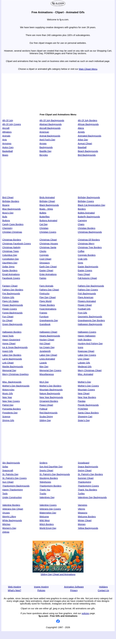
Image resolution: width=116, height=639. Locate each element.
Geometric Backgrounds (90, 316)
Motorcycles (8, 389)
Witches (6, 524)
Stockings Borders (48, 478)
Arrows (42, 143)
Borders (82, 209)
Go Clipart (7, 320)
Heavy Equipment (11, 339)
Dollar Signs (8, 266)
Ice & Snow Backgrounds (15, 347)
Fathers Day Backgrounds (91, 286)
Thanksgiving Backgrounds (15, 486)
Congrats (44, 255)
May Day (43, 366)
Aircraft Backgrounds (49, 128)
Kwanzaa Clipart (86, 351)
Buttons (6, 220)
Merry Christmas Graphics (15, 374)
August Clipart (85, 143)
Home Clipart (9, 343)
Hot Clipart (44, 343)
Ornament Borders (48, 401)
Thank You (44, 489)
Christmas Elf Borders (89, 239)
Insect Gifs (7, 351)
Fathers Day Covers (88, 289)
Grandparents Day (48, 320)
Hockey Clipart (46, 339)
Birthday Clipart (47, 201)
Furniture (43, 316)
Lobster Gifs (84, 362)
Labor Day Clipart (48, 355)
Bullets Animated (86, 213)
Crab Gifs (82, 259)
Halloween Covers (87, 332)
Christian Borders (86, 228)
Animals (6, 136)
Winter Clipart (85, 520)
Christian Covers (47, 232)
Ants (4, 139)
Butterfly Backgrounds (89, 216)
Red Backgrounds (48, 412)
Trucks (42, 493)
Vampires (82, 505)
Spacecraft (7, 470)
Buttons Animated (48, 220)
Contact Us (103, 590)
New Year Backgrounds (51, 397)
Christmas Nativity (11, 247)
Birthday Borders (10, 201)
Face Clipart (84, 274)
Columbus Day (9, 255)
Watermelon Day (47, 512)
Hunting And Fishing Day (90, 343)
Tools (5, 493)
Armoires (6, 143)
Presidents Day (10, 412)
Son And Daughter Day (51, 466)
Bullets (42, 213)
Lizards (43, 362)
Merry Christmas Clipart (90, 370)
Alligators (7, 132)
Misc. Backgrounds (11, 382)
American (44, 132)
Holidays (103, 587)
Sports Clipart (46, 470)
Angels (81, 132)
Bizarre (5, 205)
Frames (43, 312)
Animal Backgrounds (49, 136)
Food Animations (47, 309)
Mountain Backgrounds (51, 389)
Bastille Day (45, 151)
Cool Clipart (45, 259)
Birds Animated (47, 197)
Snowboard (83, 463)
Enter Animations (48, 274)
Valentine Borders (11, 505)
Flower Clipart (85, 305)
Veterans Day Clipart (12, 509)
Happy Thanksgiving (12, 489)
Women (82, 524)
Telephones (45, 482)
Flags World (45, 301)
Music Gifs (7, 393)
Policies (41, 590)
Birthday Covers (86, 201)
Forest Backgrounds (12, 312)
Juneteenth (45, 351)
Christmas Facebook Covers (16, 243)
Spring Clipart (85, 470)
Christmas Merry (86, 243)
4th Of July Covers (11, 124)
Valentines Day (46, 497)
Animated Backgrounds (89, 136)
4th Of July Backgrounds (51, 120)
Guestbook (44, 324)
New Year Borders (87, 397)
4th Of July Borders (87, 120)
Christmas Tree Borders (90, 247)
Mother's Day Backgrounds (15, 386)
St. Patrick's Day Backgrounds (54, 474)
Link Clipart (8, 362)
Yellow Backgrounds (88, 528)
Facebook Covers (11, 278)
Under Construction (12, 497)
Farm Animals (46, 286)
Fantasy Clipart (10, 286)
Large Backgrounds (12, 359)
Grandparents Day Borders (91, 320)
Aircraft (5, 128)
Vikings (81, 509)
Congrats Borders (87, 255)
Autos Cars (7, 147)
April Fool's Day (47, 139)
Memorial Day (9, 370)
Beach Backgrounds (88, 151)
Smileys (43, 463)
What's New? (14, 590)
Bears (5, 155)
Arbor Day (83, 139)
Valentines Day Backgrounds (92, 497)
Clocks (42, 251)
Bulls (4, 216)
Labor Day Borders (11, 355)
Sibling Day (45, 420)
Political (43, 409)
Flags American (85, 297)
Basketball (7, 151)
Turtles (81, 493)
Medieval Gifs (85, 366)
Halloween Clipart (48, 332)
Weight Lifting (9, 516)
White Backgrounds (12, 520)
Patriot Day (7, 405)
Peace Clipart (46, 405)
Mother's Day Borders (50, 386)
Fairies (42, 278)
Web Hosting (14, 587)
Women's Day (9, 528)
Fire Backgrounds (11, 293)
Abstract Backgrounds (50, 124)
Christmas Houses (48, 243)
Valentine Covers (48, 505)
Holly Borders (84, 339)
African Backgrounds (88, 124)
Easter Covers (85, 270)
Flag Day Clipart (47, 297)
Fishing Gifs (8, 297)
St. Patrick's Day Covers (14, 478)
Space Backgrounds (88, 466)
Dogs (80, 263)
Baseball (82, 147)
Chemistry (7, 228)
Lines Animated (47, 359)
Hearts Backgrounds (49, 336)
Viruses (6, 512)
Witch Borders (46, 524)
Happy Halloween (87, 336)
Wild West (44, 520)
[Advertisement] (58, 92)
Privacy (74, 590)
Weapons (82, 512)
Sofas (5, 466)
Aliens (81, 128)
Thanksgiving (84, 482)
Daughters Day (9, 263)
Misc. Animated (85, 374)
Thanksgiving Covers (88, 486)
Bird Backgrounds (87, 155)
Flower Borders (47, 305)
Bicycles (43, 155)
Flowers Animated (87, 301)
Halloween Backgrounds (90, 324)
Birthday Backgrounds (89, 197)
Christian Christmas (12, 232)
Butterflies (44, 216)
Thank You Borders (87, 489)
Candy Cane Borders (12, 224)
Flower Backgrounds (12, 305)
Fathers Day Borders (12, 289)
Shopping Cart (85, 416)
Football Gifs (84, 309)
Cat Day (43, 224)
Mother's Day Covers (88, 386)
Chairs (81, 224)
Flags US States (10, 301)
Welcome (44, 516)
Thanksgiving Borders (50, 486)
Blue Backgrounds (11, 209)
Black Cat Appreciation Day (91, 205)
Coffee (81, 251)
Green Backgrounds (12, 324)
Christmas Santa (47, 247)
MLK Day (44, 382)
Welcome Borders (87, 516)
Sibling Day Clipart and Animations (58, 573)
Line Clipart (83, 359)
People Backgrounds (88, 405)
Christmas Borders (11, 239)
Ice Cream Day (46, 347)
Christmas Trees (10, 251)
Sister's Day (84, 420)
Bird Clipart (7, 197)
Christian (43, 228)
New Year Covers (11, 401)
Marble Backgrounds (12, 366)
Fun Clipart (7, 316)
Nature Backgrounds (49, 393)
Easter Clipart (46, 270)
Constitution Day (10, 259)
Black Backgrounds (49, 205)
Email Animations (11, 274)
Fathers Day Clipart (49, 289)
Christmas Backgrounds (90, 232)
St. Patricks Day (10, 474)
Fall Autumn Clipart (87, 278)
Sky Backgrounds (11, 463)
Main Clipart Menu (88, 69)
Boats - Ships (46, 209)
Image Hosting (41, 587)
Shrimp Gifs (8, 420)
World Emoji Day (47, 528)
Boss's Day (7, 213)
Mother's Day (84, 382)
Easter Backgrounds (88, 266)
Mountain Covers (86, 389)
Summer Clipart (86, 478)
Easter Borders (9, 270)
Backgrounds (46, 147)
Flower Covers (9, 309)
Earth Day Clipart (48, 266)
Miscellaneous (46, 374)
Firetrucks (44, 293)
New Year (7, 397)
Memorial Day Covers (50, 370)
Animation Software (74, 587)
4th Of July (7, 120)
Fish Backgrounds (87, 293)
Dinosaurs (44, 263)
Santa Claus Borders (88, 412)
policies (85, 613)
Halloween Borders (11, 332)
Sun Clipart (7, 482)
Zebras (5, 532)
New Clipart (83, 393)
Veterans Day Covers (50, 509)
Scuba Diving (46, 416)
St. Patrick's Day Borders (90, 474)
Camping (82, 220)
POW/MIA (83, 409)
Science (6, 416)
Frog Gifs (82, 312)
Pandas (82, 401)
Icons (80, 347)
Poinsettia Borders (11, 409)
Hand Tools (8, 336)
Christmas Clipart (48, 239)
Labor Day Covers (87, 355)
